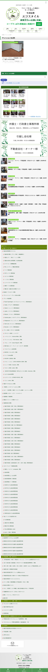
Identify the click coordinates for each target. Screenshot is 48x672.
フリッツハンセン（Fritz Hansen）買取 (13, 339)
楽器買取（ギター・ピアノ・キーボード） (12, 393)
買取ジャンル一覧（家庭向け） (10, 248)
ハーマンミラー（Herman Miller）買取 (13, 336)
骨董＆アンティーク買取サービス (10, 399)
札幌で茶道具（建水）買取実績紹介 (12, 450)
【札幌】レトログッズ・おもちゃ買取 (11, 386)
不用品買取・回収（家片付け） (10, 556)
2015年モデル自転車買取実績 (11, 494)
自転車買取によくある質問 (10, 475)
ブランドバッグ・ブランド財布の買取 (11, 295)
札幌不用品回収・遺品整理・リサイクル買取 (24, 663)
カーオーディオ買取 (7, 610)
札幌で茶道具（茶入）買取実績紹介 (12, 437)
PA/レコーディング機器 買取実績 (11, 266)
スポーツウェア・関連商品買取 (10, 466)
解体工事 (5, 598)
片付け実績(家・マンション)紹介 (13, 82)
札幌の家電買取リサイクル (9, 251)
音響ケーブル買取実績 (9, 285)
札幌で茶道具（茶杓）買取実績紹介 (12, 431)
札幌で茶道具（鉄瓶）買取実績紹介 (12, 412)
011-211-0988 (24, 666)
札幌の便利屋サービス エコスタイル (11, 578)
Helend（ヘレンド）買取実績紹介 (12, 308)
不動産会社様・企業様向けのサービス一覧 (12, 616)
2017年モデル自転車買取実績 (11, 488)
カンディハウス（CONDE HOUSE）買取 (13, 377)
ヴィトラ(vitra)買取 (8, 355)
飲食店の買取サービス (8, 585)
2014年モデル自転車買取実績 (11, 497)
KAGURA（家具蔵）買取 (10, 358)
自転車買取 (6, 472)
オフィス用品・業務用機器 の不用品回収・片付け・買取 (16, 582)
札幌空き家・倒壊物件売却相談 (10, 569)
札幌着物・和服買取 (7, 396)
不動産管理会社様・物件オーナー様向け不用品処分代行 (15, 575)
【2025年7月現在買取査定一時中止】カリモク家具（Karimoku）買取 (19, 371)
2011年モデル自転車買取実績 (11, 507)
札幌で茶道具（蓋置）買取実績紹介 (12, 418)
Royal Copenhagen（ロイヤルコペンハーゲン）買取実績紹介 (18, 301)
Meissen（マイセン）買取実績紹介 (12, 314)
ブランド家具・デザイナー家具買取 (11, 330)
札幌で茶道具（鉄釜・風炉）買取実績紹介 (13, 409)
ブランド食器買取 (7, 298)
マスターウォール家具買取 (10, 349)
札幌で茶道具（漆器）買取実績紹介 (12, 447)
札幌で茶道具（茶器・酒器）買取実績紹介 (13, 434)
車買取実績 (5, 613)
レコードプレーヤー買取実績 (10, 282)
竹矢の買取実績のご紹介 (9, 529)
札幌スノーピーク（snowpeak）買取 (12, 469)
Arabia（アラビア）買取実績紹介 (11, 304)
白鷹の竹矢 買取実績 (9, 522)
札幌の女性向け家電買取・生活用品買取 (13, 260)
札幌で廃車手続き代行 (8, 606)
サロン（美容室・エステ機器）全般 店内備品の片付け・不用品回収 (18, 588)
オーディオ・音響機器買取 (10, 263)
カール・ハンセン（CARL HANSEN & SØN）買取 (15, 361)
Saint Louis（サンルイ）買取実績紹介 (12, 323)
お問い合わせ (6, 634)
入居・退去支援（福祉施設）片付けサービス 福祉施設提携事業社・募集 (19, 562)
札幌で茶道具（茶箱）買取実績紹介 (12, 421)
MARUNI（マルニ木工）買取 (10, 352)
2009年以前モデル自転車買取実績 (12, 513)
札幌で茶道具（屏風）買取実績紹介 (12, 459)
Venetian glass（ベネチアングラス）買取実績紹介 (15, 317)
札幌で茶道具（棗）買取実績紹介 (11, 453)
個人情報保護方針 (7, 638)
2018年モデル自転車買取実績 (11, 485)
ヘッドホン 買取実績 (9, 279)
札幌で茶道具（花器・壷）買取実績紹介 (13, 425)
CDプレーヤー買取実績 (9, 273)
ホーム (4, 246)
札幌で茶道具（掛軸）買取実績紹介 (12, 415)
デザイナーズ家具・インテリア (11, 333)
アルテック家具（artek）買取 (11, 367)
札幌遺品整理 (6, 535)
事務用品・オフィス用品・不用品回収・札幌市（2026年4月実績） (25, 169)
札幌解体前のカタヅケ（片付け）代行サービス (13, 591)
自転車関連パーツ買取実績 (10, 481)
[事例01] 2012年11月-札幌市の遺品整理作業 (13, 541)
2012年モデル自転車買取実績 (11, 503)
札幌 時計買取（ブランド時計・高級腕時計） (14, 254)
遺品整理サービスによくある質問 (10, 537)
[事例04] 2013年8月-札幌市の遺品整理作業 (12, 550)
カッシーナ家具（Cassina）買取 (11, 364)
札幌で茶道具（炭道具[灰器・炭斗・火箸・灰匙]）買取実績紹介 (18, 462)
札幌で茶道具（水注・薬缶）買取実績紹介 (13, 456)
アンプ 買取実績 (8, 270)
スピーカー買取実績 (8, 276)
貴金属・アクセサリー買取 (9, 292)
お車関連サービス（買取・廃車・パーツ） (12, 600)
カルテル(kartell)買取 (9, 374)
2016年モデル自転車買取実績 (11, 491)
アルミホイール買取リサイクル (10, 603)
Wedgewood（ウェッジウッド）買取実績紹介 (14, 320)
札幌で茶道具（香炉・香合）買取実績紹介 (13, 406)
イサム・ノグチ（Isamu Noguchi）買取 (13, 342)
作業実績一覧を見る (36, 116)
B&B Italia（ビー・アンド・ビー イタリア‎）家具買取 (16, 345)
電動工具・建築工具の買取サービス (12, 288)
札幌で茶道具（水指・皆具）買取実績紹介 (13, 440)
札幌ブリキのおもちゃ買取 (9, 383)
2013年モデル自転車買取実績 (11, 500)
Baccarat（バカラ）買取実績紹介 (11, 326)
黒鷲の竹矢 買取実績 (9, 526)
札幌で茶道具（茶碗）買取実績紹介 (12, 428)
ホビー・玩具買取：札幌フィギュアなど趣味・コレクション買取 (17, 390)
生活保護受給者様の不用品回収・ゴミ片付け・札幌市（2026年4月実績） (26, 186)
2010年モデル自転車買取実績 (11, 510)
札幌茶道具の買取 (7, 403)
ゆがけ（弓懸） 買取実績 (10, 532)
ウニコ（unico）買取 (9, 380)
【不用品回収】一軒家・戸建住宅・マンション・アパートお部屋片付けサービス (21, 559)
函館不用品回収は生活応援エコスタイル (12, 628)
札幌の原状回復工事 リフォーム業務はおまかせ (14, 572)
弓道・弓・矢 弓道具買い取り (10, 516)
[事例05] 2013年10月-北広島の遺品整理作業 (13, 553)
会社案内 (5, 625)
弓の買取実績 (7, 519)
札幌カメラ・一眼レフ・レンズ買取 (12, 257)
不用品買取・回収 (7, 631)
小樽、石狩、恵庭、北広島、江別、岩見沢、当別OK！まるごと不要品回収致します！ (22, 566)
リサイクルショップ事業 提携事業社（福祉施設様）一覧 (16, 622)
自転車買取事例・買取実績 (10, 478)
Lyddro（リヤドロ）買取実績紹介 (11, 311)
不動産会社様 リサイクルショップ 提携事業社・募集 (15, 618)
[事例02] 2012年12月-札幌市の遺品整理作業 (13, 544)
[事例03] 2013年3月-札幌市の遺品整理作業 (12, 547)
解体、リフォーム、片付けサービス (11, 594)
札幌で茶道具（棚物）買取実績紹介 (12, 443)
